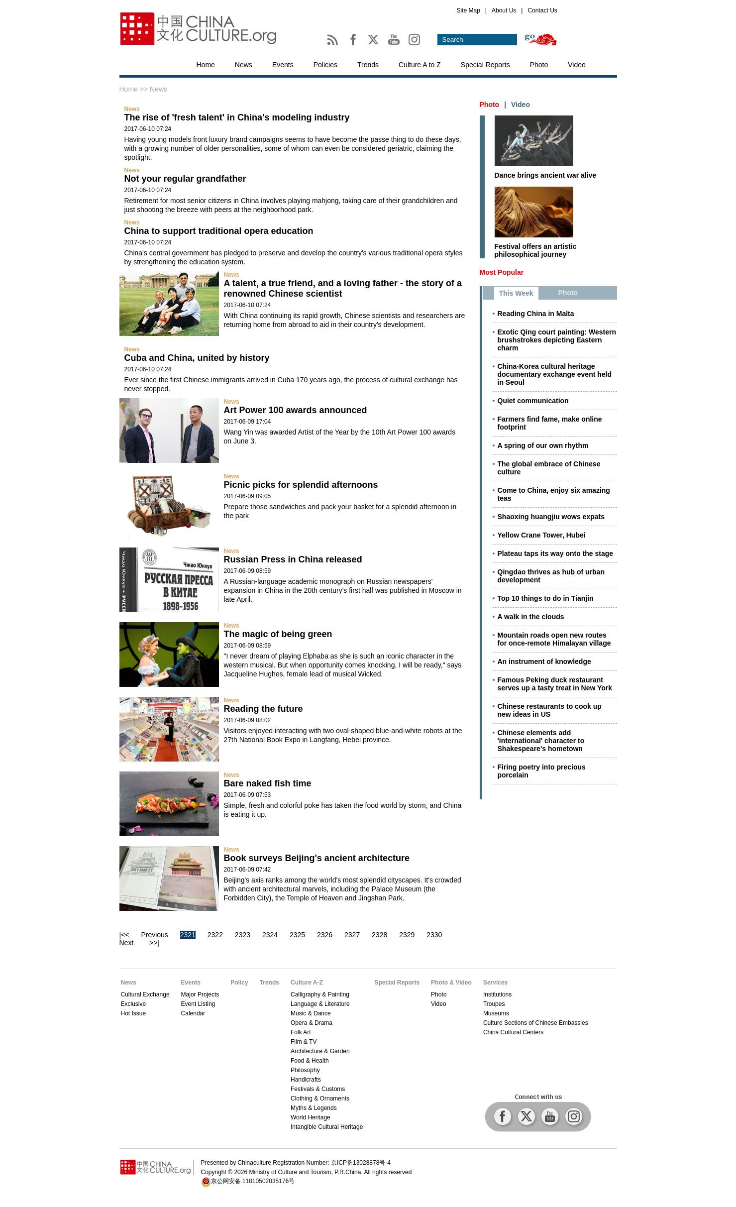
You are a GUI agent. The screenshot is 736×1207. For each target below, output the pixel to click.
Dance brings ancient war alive (546, 175)
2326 (324, 935)
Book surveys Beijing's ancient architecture (317, 858)
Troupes (494, 1003)
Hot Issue (133, 1013)
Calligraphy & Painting (320, 994)
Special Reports (485, 65)
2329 (407, 935)
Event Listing (198, 1003)
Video (577, 65)
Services (495, 982)
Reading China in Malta (536, 314)
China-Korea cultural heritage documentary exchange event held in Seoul (555, 374)
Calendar (193, 1013)
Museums (496, 1013)
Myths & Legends (314, 1107)
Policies (325, 65)
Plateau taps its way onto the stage (556, 553)
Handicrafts (306, 1079)
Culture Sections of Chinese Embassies (535, 1022)
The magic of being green (278, 634)
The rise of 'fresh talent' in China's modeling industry (237, 117)
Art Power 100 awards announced (295, 410)
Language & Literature (320, 1003)
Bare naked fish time (268, 783)
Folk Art (301, 1032)
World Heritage (310, 1117)
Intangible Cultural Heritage (327, 1126)
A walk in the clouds (531, 617)
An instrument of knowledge (544, 661)
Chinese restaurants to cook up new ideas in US (550, 710)
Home (206, 65)
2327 (352, 935)
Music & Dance (311, 1013)
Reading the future (263, 709)
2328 (379, 935)
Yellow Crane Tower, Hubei (542, 535)
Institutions (497, 994)
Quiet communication (533, 401)
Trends (368, 65)
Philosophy (305, 1070)
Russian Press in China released (293, 559)
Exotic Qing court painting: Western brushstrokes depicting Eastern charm (557, 340)
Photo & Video (451, 982)
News (243, 65)
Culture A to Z (420, 65)
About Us (504, 10)
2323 (242, 935)
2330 (434, 935)
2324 (270, 935)
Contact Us (542, 10)
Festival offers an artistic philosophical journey (536, 250)
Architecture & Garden (320, 1051)
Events (283, 65)
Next (126, 943)
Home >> (134, 89)
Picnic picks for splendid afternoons (301, 485)
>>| (154, 943)
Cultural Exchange (145, 994)
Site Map (468, 10)
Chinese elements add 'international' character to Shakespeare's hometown (541, 741)
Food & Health (310, 1060)
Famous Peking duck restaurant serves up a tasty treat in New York (555, 684)
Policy (239, 982)
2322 (215, 935)
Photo (539, 65)
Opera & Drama (311, 1022)
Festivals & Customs (318, 1089)
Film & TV (303, 1041)
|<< (124, 935)
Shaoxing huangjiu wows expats (551, 517)
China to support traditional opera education (219, 231)
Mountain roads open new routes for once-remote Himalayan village (554, 639)
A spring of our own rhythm (543, 445)
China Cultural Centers (513, 1032)
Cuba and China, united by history (197, 358)
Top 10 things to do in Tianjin (546, 598)
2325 (297, 935)
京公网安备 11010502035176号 (253, 1181)
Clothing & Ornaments (320, 1098)
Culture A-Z (307, 982)
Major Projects (200, 994)
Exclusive (133, 1003)
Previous (154, 935)
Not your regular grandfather (185, 179)
